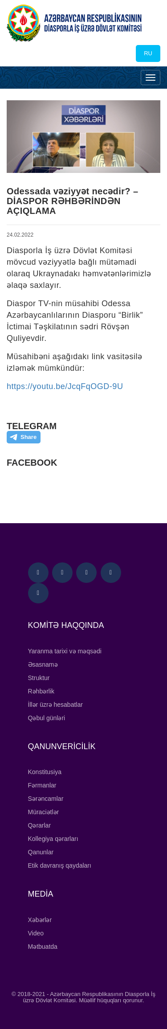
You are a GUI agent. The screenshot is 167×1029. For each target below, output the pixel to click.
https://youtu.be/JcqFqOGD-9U (65, 386)
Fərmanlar (42, 785)
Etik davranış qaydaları (59, 865)
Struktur (39, 677)
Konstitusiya (44, 771)
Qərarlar (39, 825)
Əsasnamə (43, 664)
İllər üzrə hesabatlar (55, 704)
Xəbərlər (40, 919)
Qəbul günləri (46, 718)
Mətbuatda (42, 946)
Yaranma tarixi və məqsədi (65, 651)
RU (148, 53)
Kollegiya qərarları (53, 838)
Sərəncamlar (46, 798)
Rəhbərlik (41, 691)
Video (36, 933)
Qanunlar (41, 852)
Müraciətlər (43, 812)
